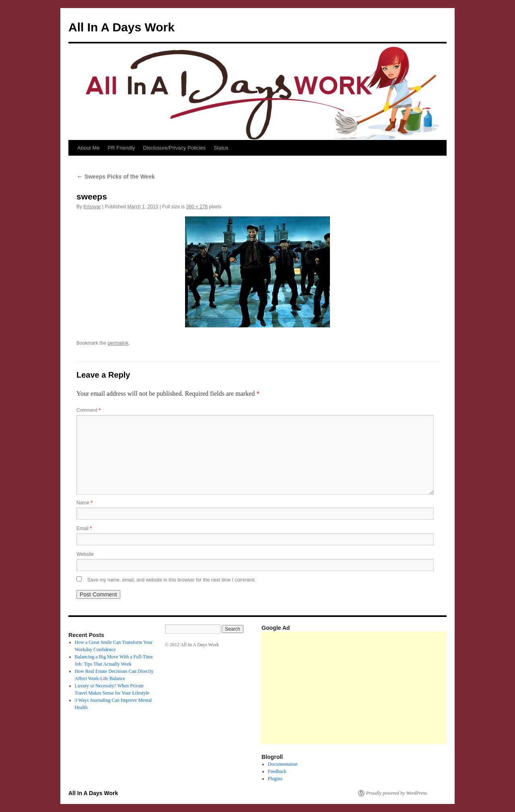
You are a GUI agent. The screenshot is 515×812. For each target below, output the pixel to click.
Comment (88, 410)
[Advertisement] (388, 687)
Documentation (283, 764)
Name (84, 503)
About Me (88, 148)
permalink (117, 343)
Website (85, 554)
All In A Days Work (121, 27)
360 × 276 (197, 207)
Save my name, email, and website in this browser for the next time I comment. (171, 580)
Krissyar (92, 207)
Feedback (277, 771)
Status (221, 148)
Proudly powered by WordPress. (397, 793)
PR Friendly (121, 148)
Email (84, 528)
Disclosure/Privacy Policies (174, 148)
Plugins (275, 778)
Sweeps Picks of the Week (115, 176)
